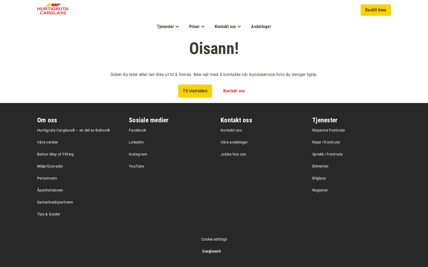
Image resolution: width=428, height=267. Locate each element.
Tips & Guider (48, 214)
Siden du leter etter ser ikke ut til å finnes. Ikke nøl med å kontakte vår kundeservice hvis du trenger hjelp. (214, 74)
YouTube (136, 166)
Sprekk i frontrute (327, 154)
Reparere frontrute (328, 130)
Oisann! (214, 48)
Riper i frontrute (326, 142)
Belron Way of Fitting (55, 154)
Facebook (137, 130)
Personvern (47, 178)
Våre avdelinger (234, 142)
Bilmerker (320, 166)
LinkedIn (136, 142)
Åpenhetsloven (50, 190)
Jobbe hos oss (233, 154)
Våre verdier (47, 142)
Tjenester (324, 120)
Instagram (138, 154)
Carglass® (211, 251)
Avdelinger (261, 26)
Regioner (320, 190)
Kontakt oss (236, 120)
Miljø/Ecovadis (50, 166)
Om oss (47, 120)
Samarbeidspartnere (55, 202)
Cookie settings (214, 239)
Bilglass (319, 178)
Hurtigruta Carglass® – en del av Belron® (73, 130)
